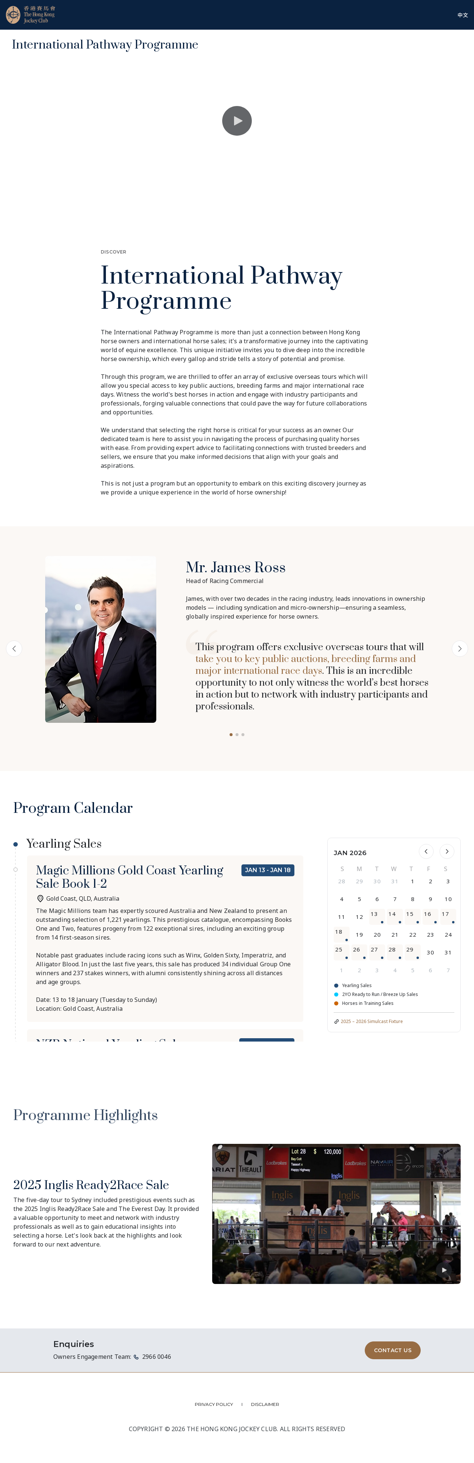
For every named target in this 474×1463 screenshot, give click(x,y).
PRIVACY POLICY (214, 1404)
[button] (231, 734)
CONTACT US (392, 1350)
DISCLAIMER (265, 1404)
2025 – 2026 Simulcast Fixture (372, 1021)
